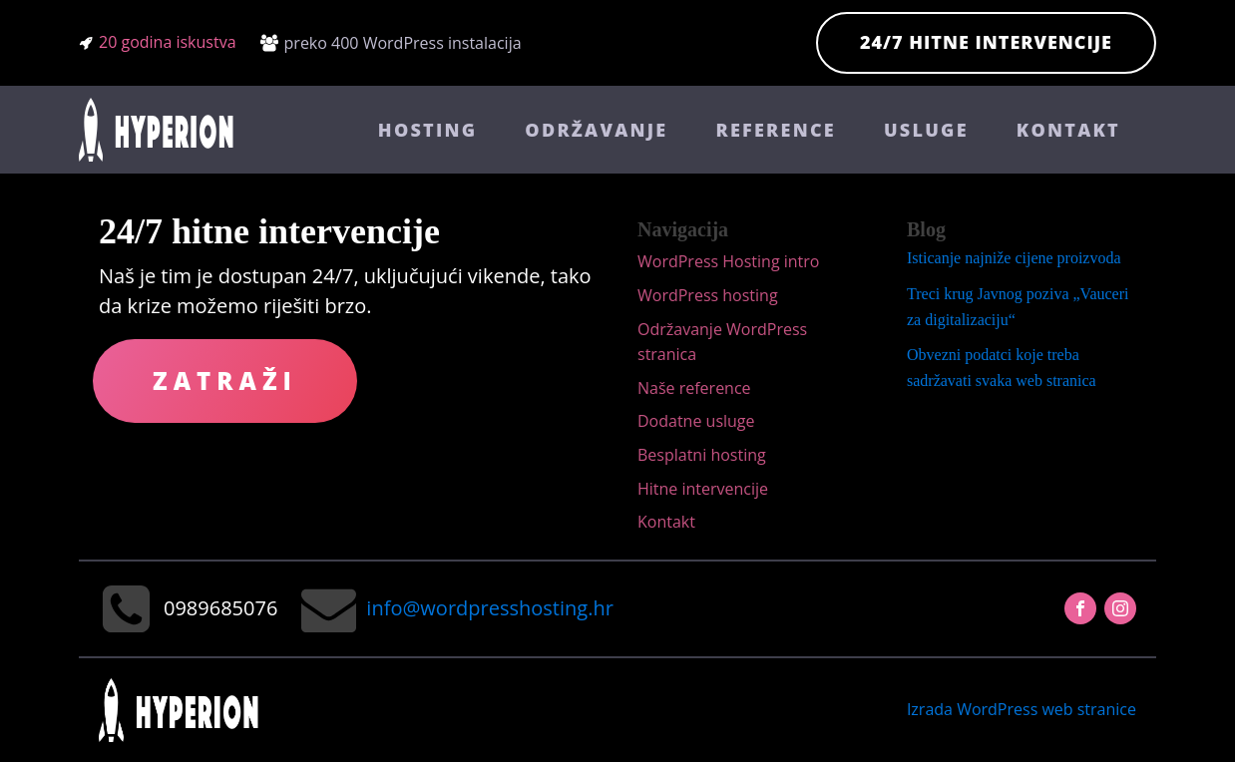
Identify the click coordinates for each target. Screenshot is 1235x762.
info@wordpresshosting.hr (489, 607)
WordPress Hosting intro (728, 261)
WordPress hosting (707, 295)
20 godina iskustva (167, 42)
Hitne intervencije (702, 489)
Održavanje (596, 130)
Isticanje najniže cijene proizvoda (1014, 257)
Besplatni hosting (701, 455)
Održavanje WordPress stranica (722, 342)
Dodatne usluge (696, 421)
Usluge (926, 130)
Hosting (428, 130)
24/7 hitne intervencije (986, 42)
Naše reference (694, 388)
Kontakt (1068, 130)
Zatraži (225, 380)
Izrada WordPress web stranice (1021, 709)
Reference (775, 130)
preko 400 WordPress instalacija (403, 43)
